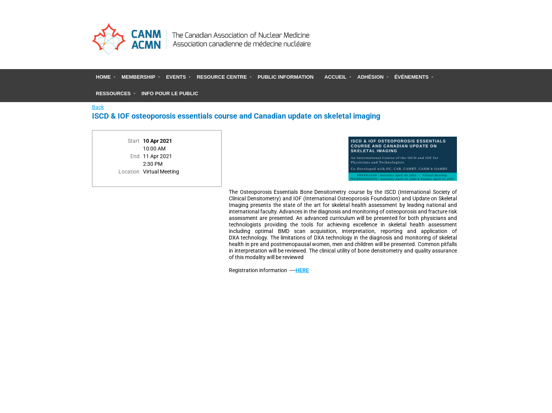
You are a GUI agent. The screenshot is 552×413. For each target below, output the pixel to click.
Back (98, 107)
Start (134, 141)
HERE (302, 270)
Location (129, 172)
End (135, 156)
